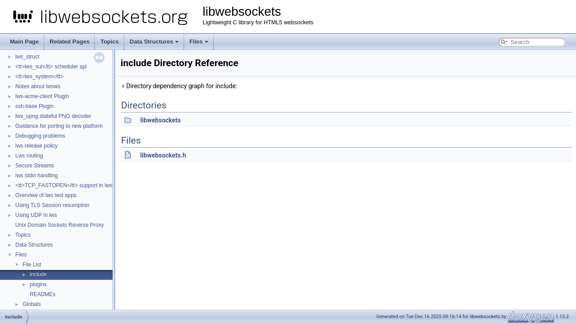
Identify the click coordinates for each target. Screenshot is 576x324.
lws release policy (36, 146)
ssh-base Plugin (34, 106)
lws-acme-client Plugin (42, 96)
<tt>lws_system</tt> (39, 76)
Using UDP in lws (36, 215)
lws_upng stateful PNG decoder (53, 116)
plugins (38, 284)
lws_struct (27, 57)
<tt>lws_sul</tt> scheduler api (51, 66)
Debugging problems (40, 136)
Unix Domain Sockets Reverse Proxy (59, 225)
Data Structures (154, 41)
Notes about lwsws (37, 86)
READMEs (42, 294)
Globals (31, 304)
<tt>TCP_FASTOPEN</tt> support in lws (63, 185)
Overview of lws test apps (45, 195)
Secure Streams (34, 165)
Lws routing (29, 156)
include (38, 274)
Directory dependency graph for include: (179, 86)
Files (198, 41)
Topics (109, 41)
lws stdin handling (36, 175)
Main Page (24, 41)
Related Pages (70, 41)
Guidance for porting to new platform (59, 126)
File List (31, 264)
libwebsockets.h (163, 155)
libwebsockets (160, 120)
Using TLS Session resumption (52, 205)
